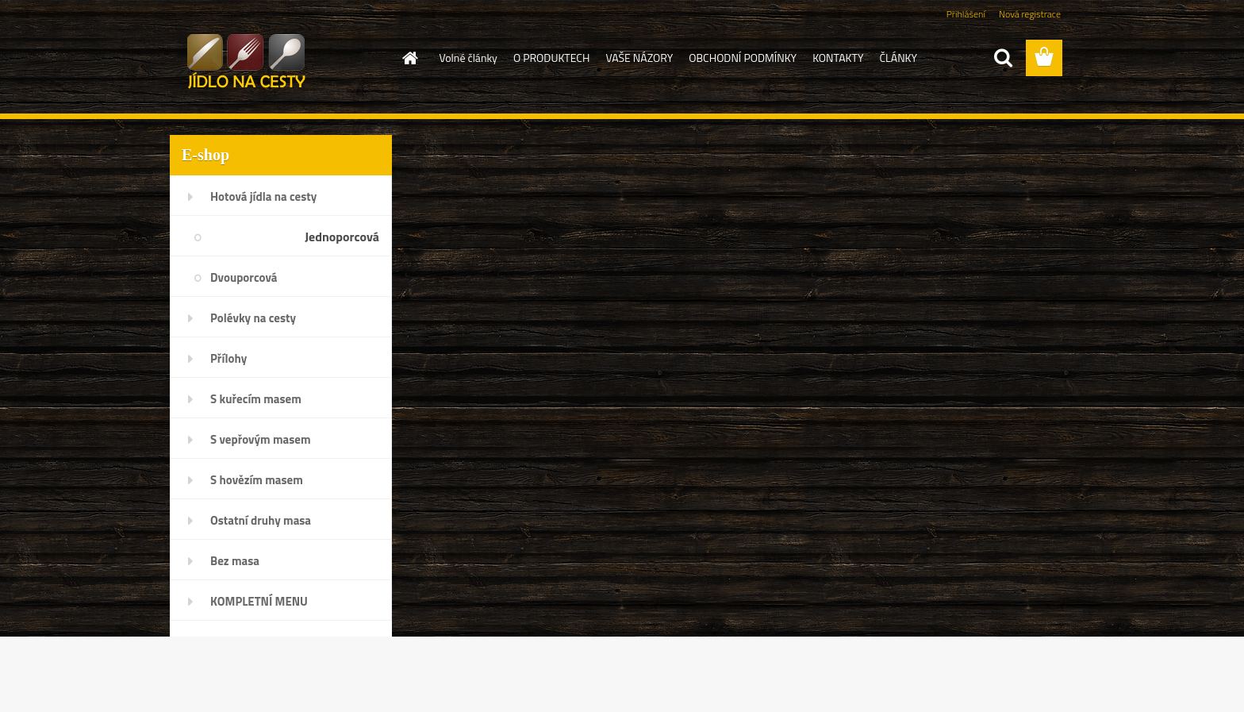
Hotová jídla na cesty (263, 196)
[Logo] (279, 58)
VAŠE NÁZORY (639, 57)
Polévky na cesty (253, 318)
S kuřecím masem (255, 399)
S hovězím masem (256, 480)
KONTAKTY (837, 57)
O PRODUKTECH (551, 57)
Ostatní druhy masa (260, 520)
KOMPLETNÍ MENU (259, 601)
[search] (1003, 58)
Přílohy (228, 358)
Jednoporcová (342, 236)
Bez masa (234, 561)
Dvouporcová (243, 277)
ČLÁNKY (898, 57)
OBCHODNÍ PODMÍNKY (743, 57)
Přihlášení (965, 13)
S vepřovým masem (260, 439)
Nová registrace (1030, 13)
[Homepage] (409, 58)
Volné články (468, 57)
